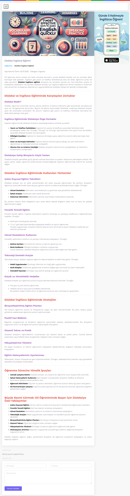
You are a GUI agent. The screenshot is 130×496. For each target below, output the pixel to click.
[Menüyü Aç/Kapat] (7, 6)
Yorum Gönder (14, 486)
